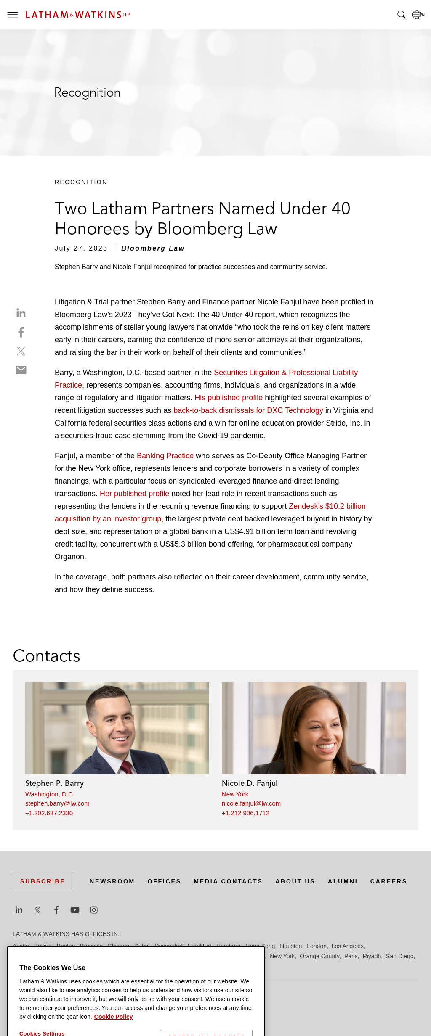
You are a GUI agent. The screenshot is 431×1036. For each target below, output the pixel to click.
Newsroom (112, 881)
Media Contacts (228, 881)
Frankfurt (199, 946)
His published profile (228, 398)
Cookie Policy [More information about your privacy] (113, 1031)
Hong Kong (260, 946)
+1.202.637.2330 (49, 813)
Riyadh (372, 956)
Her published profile (134, 493)
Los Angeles (348, 946)
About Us (295, 881)
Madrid (155, 956)
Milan (234, 956)
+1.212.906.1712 (245, 813)
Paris (351, 956)
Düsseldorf (168, 946)
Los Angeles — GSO (113, 956)
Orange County (319, 956)
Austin (21, 946)
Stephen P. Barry (54, 783)
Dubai (142, 946)
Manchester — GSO (195, 956)
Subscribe (43, 881)
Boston (66, 946)
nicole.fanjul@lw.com (251, 803)
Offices (164, 881)
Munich (255, 956)
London (317, 946)
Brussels (91, 946)
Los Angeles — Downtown (47, 956)
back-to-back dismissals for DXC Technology (248, 410)
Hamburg (228, 946)
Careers (388, 881)
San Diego (399, 956)
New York (235, 794)
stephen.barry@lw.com (57, 803)
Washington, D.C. (49, 794)
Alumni (343, 881)
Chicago (118, 946)
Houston (291, 946)
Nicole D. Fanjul (250, 783)
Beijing (43, 946)
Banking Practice (165, 456)
